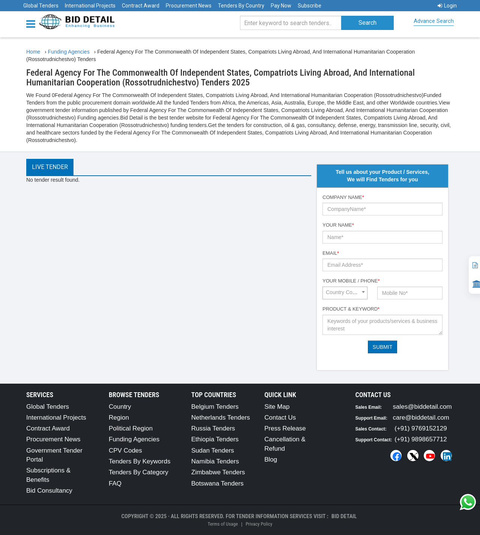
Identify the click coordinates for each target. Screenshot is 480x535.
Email (330, 253)
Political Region (131, 428)
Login (447, 6)
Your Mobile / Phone (351, 281)
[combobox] (345, 293)
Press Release (285, 428)
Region (119, 417)
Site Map (277, 406)
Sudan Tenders (212, 450)
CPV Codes (125, 450)
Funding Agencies (134, 439)
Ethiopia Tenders (214, 439)
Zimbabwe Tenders (218, 472)
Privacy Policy (259, 524)
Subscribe (309, 6)
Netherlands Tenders (220, 417)
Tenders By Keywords (139, 461)
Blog (270, 459)
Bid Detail (344, 516)
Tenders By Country (241, 6)
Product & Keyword (351, 309)
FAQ (115, 483)
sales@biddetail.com (422, 406)
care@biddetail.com (421, 417)
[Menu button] (32, 23)
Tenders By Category (138, 472)
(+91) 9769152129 (420, 428)
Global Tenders (40, 6)
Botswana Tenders (217, 483)
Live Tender (50, 166)
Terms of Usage (223, 524)
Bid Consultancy (49, 490)
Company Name (343, 197)
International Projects (90, 6)
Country (120, 406)
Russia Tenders (213, 428)
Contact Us (280, 417)
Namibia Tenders (215, 461)
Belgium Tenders (214, 406)
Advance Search (434, 21)
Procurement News (189, 6)
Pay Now (281, 6)
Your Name (338, 225)
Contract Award (140, 6)
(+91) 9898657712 (420, 439)
